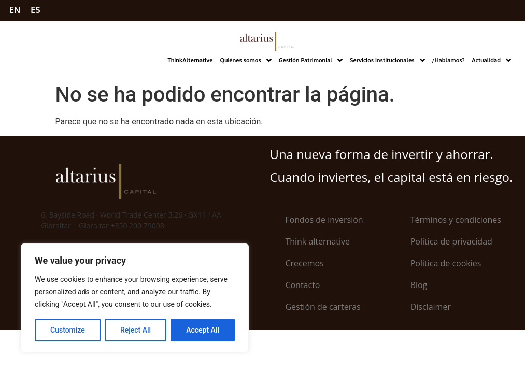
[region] (135, 297)
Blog (419, 285)
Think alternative (317, 241)
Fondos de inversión (324, 219)
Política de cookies (445, 263)
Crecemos (304, 263)
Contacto (302, 285)
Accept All (202, 330)
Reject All (135, 330)
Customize (67, 330)
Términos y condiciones (455, 219)
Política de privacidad (451, 241)
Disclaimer (430, 306)
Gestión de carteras (322, 306)
